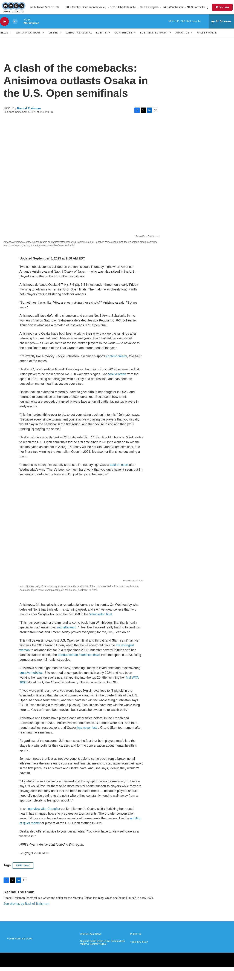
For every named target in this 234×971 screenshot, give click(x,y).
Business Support (154, 36)
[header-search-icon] (207, 9)
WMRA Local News (90, 938)
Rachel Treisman (29, 112)
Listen (53, 36)
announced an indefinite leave (79, 659)
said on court (119, 469)
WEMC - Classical (79, 36)
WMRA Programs (28, 36)
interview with (43, 813)
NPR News (23, 869)
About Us (182, 36)
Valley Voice (207, 36)
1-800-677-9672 (139, 946)
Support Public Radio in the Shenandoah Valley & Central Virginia (102, 947)
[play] (4, 26)
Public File (136, 938)
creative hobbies (31, 677)
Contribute (123, 36)
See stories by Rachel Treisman (26, 908)
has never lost (87, 732)
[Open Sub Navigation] (10, 36)
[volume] (15, 26)
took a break (117, 378)
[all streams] (221, 26)
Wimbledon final (100, 618)
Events (101, 36)
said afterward (66, 631)
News (4, 36)
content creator (116, 360)
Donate (224, 9)
